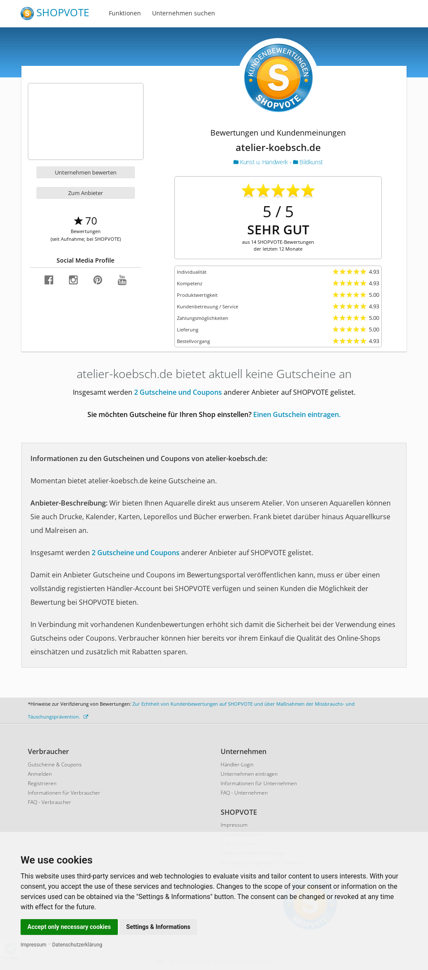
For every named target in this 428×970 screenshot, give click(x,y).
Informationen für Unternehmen (259, 783)
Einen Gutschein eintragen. (297, 414)
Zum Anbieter (85, 193)
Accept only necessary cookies (69, 926)
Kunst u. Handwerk (261, 162)
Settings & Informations (158, 926)
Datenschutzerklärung (77, 945)
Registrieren (42, 783)
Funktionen (125, 13)
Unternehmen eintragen (249, 774)
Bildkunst (308, 162)
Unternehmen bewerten (86, 172)
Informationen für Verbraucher (64, 792)
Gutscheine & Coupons (55, 764)
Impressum (33, 945)
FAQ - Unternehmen (244, 792)
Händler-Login (237, 764)
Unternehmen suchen (183, 13)
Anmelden (40, 774)
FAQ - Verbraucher (49, 802)
